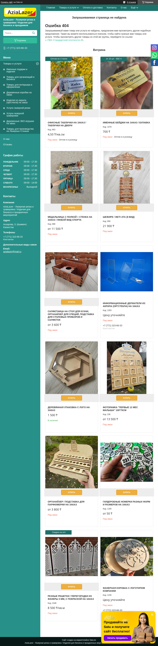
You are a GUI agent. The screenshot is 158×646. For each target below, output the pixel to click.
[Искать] (33, 33)
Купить (71, 113)
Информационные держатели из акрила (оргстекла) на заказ (124, 304)
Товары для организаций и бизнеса (20, 78)
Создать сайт (7, 2)
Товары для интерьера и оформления (19, 85)
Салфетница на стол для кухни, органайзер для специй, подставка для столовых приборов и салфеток (71, 315)
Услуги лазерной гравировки (15, 114)
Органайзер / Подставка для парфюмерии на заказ (66, 503)
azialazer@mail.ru (12, 251)
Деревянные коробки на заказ (19, 93)
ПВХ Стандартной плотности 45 (65, 40)
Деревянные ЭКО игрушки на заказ (20, 122)
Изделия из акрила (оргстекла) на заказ (17, 101)
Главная (50, 7)
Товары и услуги (12, 63)
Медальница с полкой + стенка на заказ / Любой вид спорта (70, 218)
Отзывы (7, 144)
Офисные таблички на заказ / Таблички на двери (67, 124)
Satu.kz (92, 640)
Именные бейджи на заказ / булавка (126, 122)
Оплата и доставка (93, 7)
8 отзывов (131, 2)
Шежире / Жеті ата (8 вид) (119, 217)
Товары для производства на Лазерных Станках (20, 130)
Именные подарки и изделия (16, 70)
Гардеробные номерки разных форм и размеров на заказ (126, 503)
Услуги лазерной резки (18, 108)
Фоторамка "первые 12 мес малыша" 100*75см (120, 409)
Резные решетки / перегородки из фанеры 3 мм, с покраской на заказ (71, 597)
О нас (6, 139)
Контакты (111, 7)
